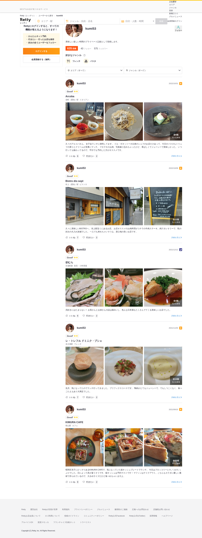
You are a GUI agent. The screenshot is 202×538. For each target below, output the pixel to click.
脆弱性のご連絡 (121, 509)
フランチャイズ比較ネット (64, 522)
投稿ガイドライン (71, 516)
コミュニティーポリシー (94, 516)
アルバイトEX (27, 522)
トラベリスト (85, 522)
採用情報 (153, 516)
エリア (172, 5)
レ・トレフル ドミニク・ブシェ (84, 340)
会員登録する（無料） (41, 59)
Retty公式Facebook (117, 516)
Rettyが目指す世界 (50, 509)
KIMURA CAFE (74, 422)
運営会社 (34, 509)
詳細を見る (175, 156)
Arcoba (70, 96)
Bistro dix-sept (74, 181)
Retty (23, 509)
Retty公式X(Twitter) (137, 516)
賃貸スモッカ (43, 522)
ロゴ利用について (52, 516)
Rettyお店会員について (31, 516)
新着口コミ (173, 13)
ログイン (178, 21)
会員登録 (171, 21)
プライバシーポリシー (83, 509)
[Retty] (25, 20)
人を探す (173, 2)
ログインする (41, 51)
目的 (171, 10)
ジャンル (173, 8)
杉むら (69, 262)
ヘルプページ (167, 516)
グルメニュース (175, 16)
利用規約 (66, 509)
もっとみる (176, 135)
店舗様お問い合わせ (161, 509)
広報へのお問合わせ (140, 509)
